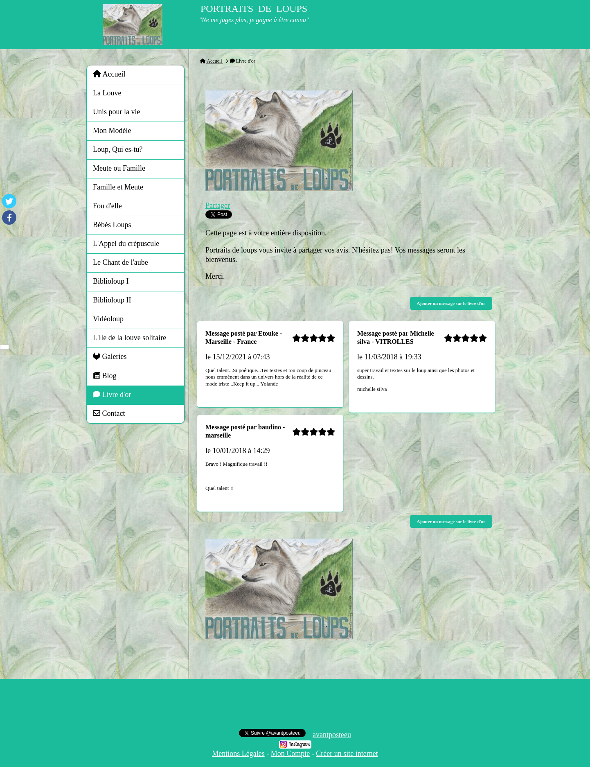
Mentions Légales (238, 753)
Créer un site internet (347, 753)
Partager (217, 205)
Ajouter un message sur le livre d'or (451, 303)
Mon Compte (290, 753)
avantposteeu (332, 735)
